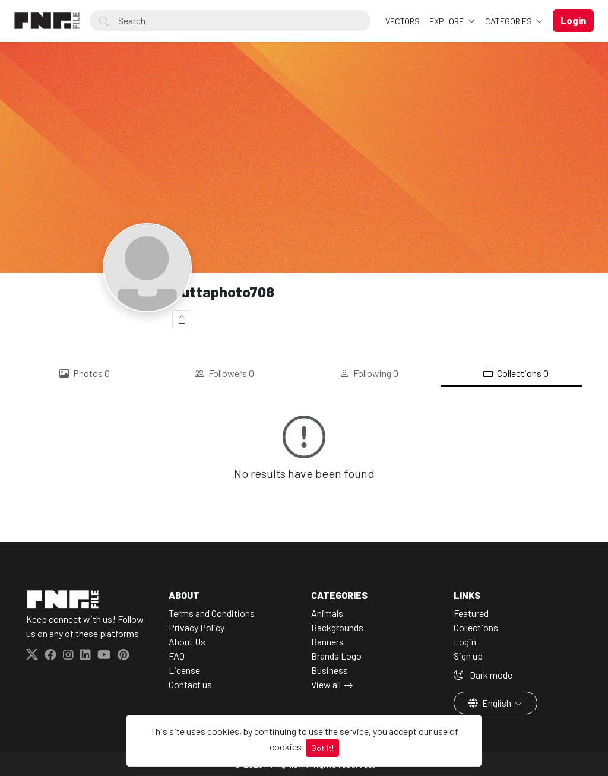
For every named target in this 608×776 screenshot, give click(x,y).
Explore (447, 21)
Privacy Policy (196, 627)
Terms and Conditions (212, 613)
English (490, 702)
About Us (187, 641)
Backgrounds (337, 627)
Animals (327, 613)
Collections (516, 373)
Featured (471, 613)
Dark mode (483, 674)
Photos (84, 373)
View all (326, 684)
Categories (509, 21)
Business (329, 670)
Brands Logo (336, 655)
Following (369, 373)
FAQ (177, 655)
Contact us (190, 684)
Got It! (322, 748)
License (184, 670)
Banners (327, 641)
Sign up (468, 655)
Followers (224, 373)
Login (465, 641)
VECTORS (402, 21)
